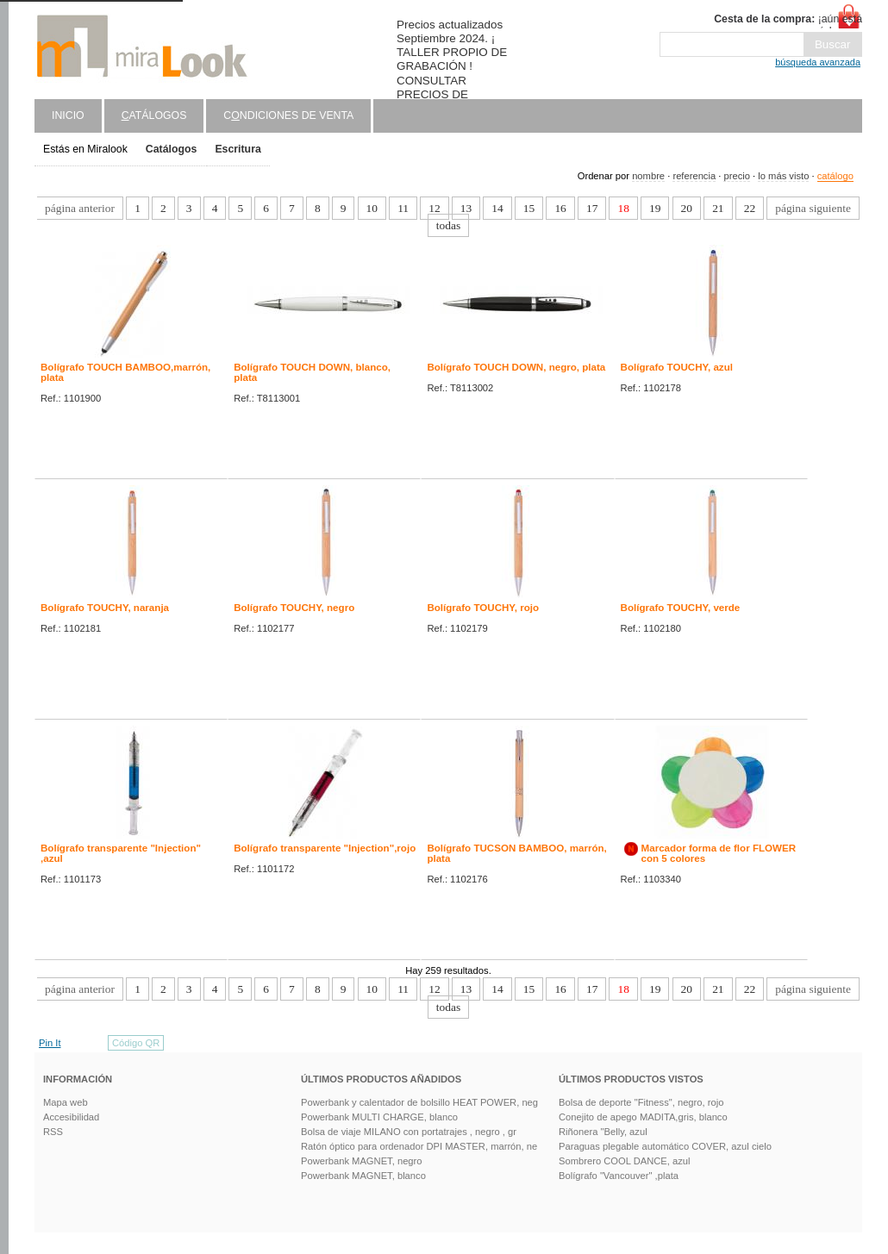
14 (497, 208)
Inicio (68, 115)
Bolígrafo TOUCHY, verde (681, 607)
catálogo (835, 176)
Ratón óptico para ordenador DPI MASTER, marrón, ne (419, 1146)
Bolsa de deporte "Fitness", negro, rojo (641, 1102)
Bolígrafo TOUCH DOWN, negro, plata (516, 367)
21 (717, 208)
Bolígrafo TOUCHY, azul (677, 367)
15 (529, 208)
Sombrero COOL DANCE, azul (625, 1161)
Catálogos (171, 149)
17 (591, 208)
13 (466, 208)
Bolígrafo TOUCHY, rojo (483, 607)
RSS (53, 1131)
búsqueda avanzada (817, 62)
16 (560, 208)
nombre (648, 176)
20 (686, 208)
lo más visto (783, 176)
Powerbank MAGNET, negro (361, 1161)
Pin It (50, 1043)
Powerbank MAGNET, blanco (363, 1175)
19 (654, 208)
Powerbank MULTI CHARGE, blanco (379, 1117)
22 (749, 208)
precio (736, 176)
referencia (694, 176)
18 (622, 208)
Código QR (135, 1043)
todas (448, 225)
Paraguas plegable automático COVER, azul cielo (665, 1146)
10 (372, 208)
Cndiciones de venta (288, 115)
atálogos (154, 115)
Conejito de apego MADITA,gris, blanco (643, 1117)
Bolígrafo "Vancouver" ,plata (619, 1175)
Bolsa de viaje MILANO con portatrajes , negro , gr (408, 1131)
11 (403, 208)
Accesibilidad (71, 1117)
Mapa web (65, 1102)
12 (434, 208)
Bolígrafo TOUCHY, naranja (105, 607)
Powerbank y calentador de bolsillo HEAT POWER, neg (419, 1102)
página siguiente (813, 208)
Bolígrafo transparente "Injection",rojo (325, 848)
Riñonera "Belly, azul (603, 1131)
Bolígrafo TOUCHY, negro (294, 607)
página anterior (80, 208)
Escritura (237, 149)
